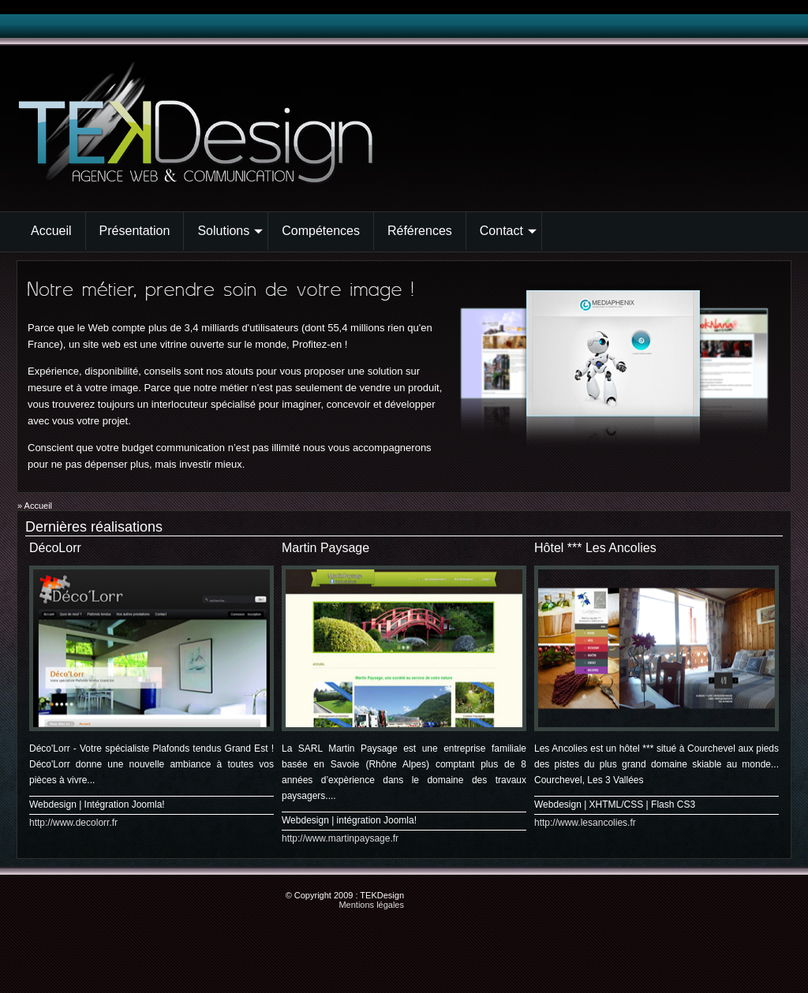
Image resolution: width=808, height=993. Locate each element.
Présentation (134, 230)
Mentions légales (371, 904)
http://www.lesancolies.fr (585, 822)
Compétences (321, 230)
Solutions (230, 230)
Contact (508, 230)
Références (419, 230)
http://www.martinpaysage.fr (340, 838)
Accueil (51, 230)
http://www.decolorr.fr (73, 822)
